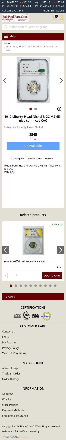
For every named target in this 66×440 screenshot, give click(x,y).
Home (7, 43)
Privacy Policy (10, 348)
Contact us (8, 331)
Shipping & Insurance (15, 415)
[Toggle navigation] (9, 36)
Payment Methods (13, 410)
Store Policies (10, 404)
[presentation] (5, 250)
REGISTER (48, 10)
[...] (33, 27)
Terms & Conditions (14, 353)
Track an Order (11, 373)
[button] (30, 109)
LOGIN (60, 10)
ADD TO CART (52, 275)
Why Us (6, 399)
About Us (7, 394)
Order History (10, 379)
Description (18, 158)
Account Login (10, 368)
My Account (9, 342)
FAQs (5, 337)
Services (10, 297)
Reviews (49, 158)
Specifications (35, 158)
